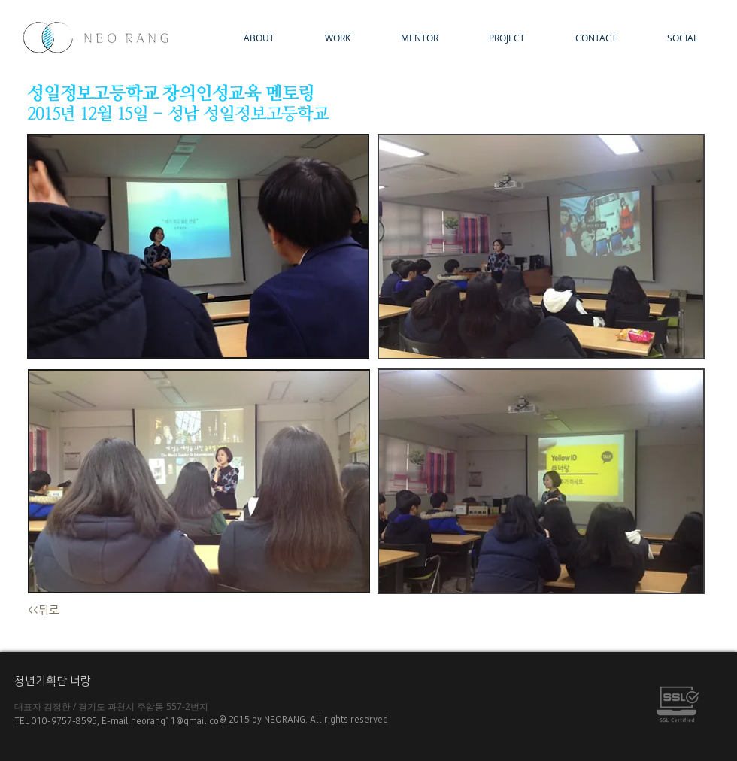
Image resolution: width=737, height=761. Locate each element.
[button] (493, 37)
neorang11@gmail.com (181, 721)
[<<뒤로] (55, 611)
